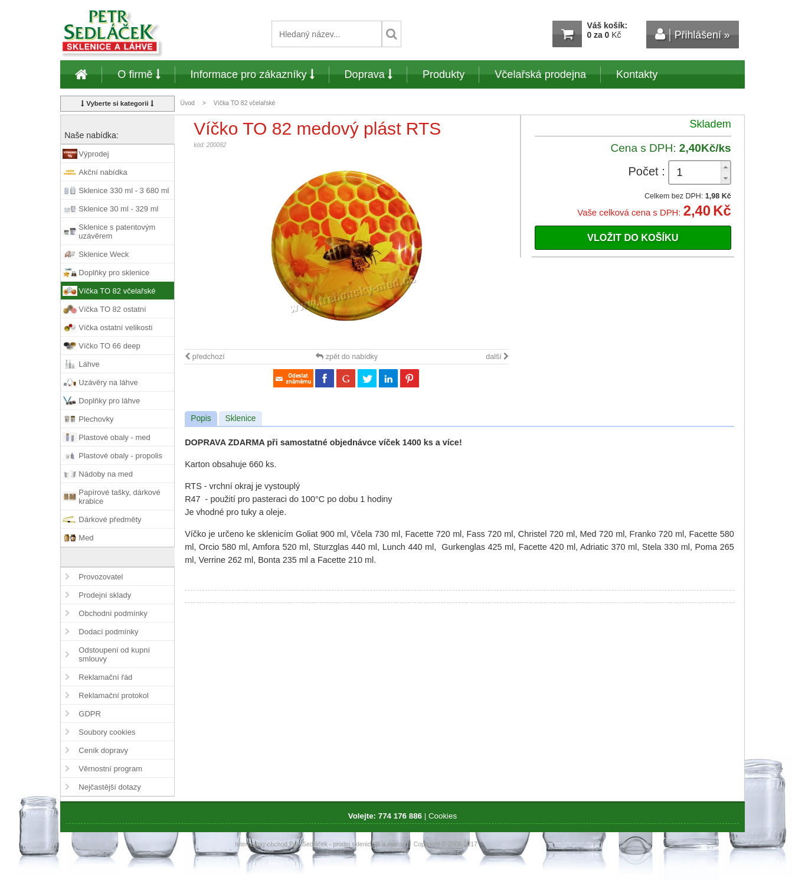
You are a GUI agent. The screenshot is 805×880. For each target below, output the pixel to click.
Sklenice (240, 418)
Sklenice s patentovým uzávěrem (116, 231)
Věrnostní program (110, 768)
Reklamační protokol (113, 695)
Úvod (188, 103)
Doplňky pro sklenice (113, 272)
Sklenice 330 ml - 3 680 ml (123, 190)
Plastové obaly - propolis (120, 455)
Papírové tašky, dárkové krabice (119, 497)
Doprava (368, 74)
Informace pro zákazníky (253, 74)
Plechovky (95, 419)
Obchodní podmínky (112, 613)
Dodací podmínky (108, 631)
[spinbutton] (700, 173)
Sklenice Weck (103, 254)
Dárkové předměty (109, 519)
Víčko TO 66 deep (109, 345)
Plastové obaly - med (114, 437)
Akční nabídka (102, 172)
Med (85, 537)
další (497, 357)
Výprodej (93, 153)
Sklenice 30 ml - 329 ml (118, 208)
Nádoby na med (105, 474)
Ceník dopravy (103, 750)
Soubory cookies (106, 732)
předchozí (204, 357)
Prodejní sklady (104, 595)
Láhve (88, 364)
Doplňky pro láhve (109, 400)
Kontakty (636, 74)
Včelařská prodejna (540, 74)
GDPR (89, 713)
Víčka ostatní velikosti (115, 327)
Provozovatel (100, 576)
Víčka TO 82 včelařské (245, 103)
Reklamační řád (105, 677)
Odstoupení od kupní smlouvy (114, 654)
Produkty (443, 74)
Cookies (442, 815)
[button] (725, 166)
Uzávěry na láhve (108, 382)
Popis (201, 418)
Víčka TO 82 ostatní (112, 309)
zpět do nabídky (347, 357)
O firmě (138, 74)
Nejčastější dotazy (109, 787)
